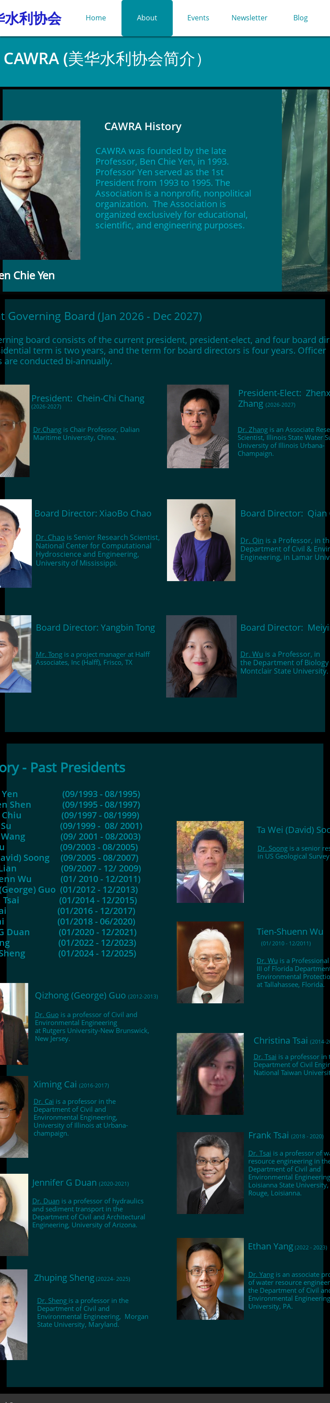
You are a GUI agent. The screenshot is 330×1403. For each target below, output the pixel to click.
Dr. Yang (261, 1274)
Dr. (243, 429)
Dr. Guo (47, 1014)
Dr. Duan (46, 1200)
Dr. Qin (252, 540)
